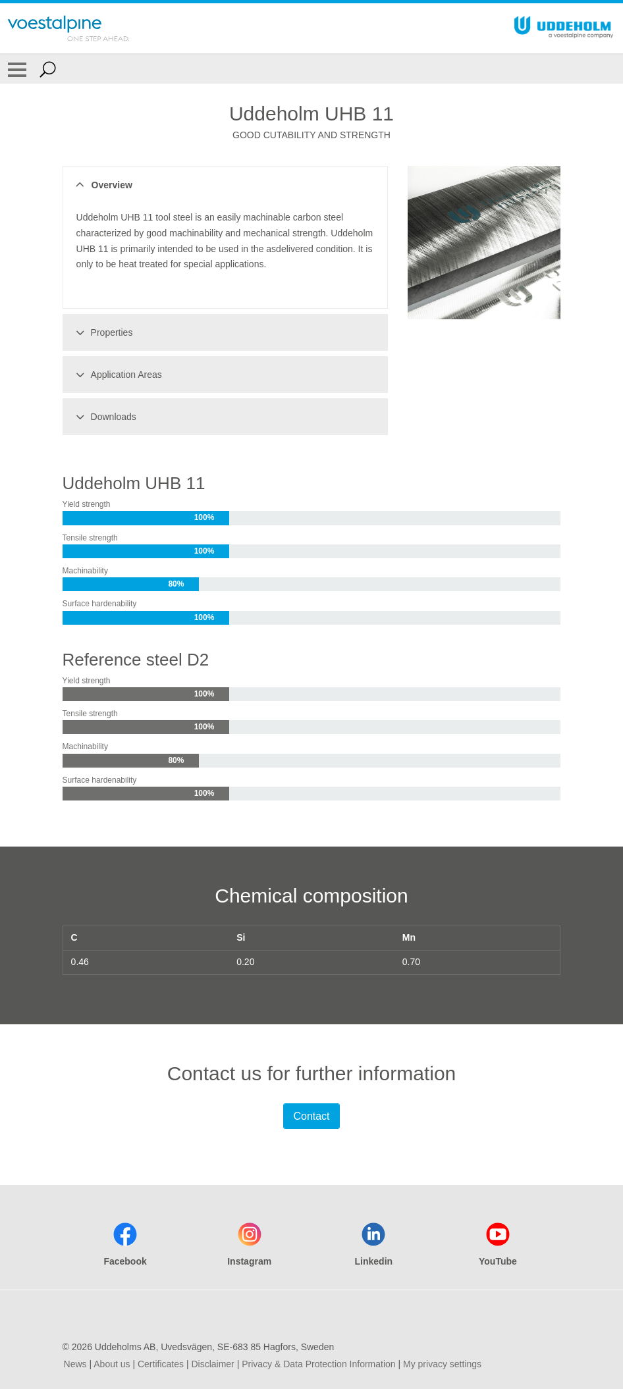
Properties (102, 332)
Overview (102, 185)
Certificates (161, 1364)
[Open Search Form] (47, 69)
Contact (311, 1116)
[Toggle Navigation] (17, 69)
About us (112, 1364)
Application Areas (117, 374)
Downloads (104, 417)
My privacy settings (442, 1364)
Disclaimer (212, 1364)
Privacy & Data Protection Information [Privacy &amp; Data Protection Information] (318, 1364)
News (75, 1364)
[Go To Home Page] (68, 28)
